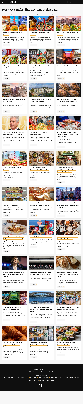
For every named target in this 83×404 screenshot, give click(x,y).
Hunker (72, 390)
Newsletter (77, 2)
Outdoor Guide (38, 391)
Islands (77, 390)
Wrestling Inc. (53, 393)
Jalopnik (8, 391)
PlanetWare (46, 391)
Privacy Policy (44, 382)
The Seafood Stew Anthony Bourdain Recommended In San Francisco (14, 136)
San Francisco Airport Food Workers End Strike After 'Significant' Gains (39, 285)
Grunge (52, 390)
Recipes (22, 2)
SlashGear (64, 391)
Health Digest (58, 390)
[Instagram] (68, 2)
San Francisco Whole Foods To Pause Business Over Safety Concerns (67, 322)
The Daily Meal (75, 391)
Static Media (33, 384)
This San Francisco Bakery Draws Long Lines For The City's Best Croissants (14, 357)
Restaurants (43, 2)
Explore (22, 390)
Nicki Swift (31, 391)
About (36, 382)
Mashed (17, 391)
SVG (69, 391)
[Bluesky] (65, 2)
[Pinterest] (63, 2)
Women (47, 393)
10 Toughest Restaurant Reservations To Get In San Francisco (39, 101)
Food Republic (33, 390)
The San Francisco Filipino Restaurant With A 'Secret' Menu (39, 174)
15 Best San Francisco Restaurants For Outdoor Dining (11, 101)
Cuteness (17, 390)
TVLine (42, 393)
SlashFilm (58, 391)
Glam (47, 390)
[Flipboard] (61, 2)
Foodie (27, 390)
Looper (12, 391)
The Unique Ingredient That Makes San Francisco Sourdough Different (66, 101)
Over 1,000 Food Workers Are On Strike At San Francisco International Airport (40, 322)
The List (30, 393)
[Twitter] (58, 2)
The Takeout (36, 393)
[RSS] (70, 2)
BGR (5, 390)
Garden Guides (41, 390)
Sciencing (52, 391)
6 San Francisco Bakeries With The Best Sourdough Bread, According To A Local (67, 285)
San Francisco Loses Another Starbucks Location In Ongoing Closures (40, 357)
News (27, 2)
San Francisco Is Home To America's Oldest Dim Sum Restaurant (66, 247)
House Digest (66, 390)
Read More (6, 45)
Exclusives (34, 2)
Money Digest (24, 391)
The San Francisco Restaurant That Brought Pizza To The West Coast (41, 211)
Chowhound (11, 390)
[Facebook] (56, 2)
